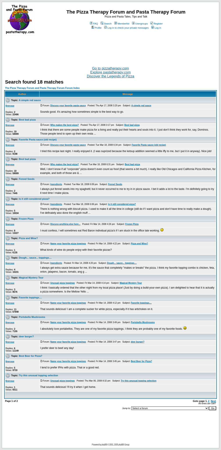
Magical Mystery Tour (31, 277)
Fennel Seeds (26, 179)
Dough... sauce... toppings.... (35, 257)
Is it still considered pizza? (34, 199)
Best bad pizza (27, 119)
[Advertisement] (110, 49)
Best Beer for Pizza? (30, 356)
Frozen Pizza (26, 218)
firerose (9, 105)
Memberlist (121, 23)
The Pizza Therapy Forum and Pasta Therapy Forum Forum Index (42, 88)
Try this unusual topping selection (38, 375)
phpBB (104, 444)
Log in (156, 27)
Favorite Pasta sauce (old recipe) (38, 139)
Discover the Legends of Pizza (110, 76)
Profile (96, 27)
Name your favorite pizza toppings (68, 243)
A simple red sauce (30, 100)
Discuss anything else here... (65, 224)
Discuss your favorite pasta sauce (68, 105)
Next (213, 401)
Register (156, 23)
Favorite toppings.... (30, 297)
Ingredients (56, 184)
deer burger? (26, 336)
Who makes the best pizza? (64, 125)
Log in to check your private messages (126, 27)
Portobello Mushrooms (32, 317)
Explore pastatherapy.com (110, 72)
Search (106, 23)
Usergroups (140, 23)
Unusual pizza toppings (62, 283)
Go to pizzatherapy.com (110, 68)
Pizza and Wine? (28, 238)
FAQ (94, 23)
